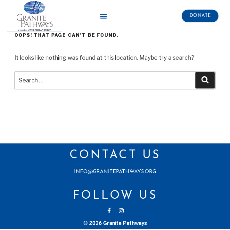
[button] (200, 16)
